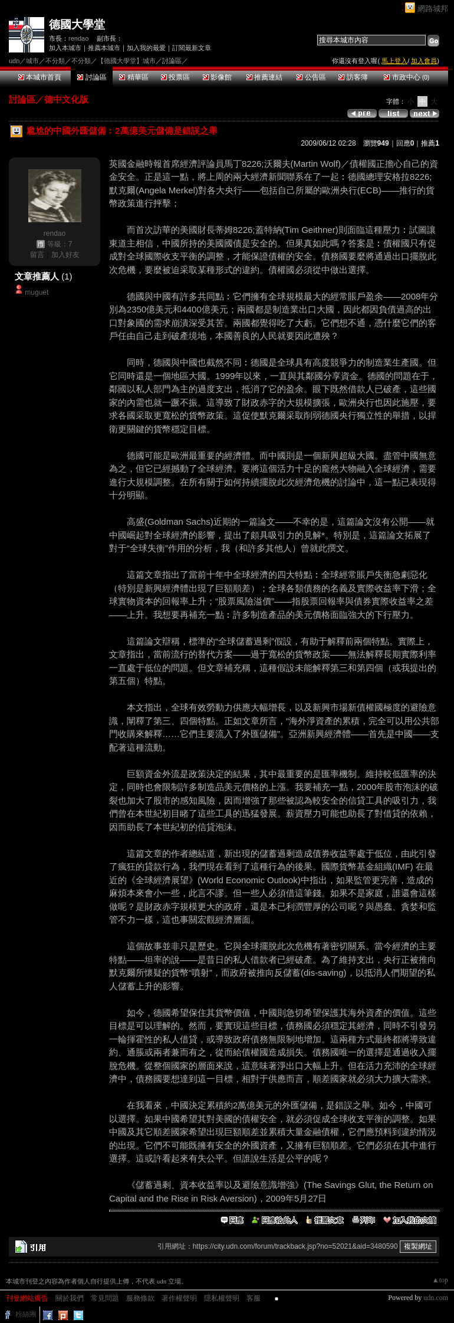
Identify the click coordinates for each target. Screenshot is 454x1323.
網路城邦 (432, 8)
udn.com (435, 1298)
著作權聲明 (179, 1298)
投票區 (175, 77)
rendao (78, 38)
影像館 (217, 77)
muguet (36, 292)
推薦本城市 (104, 47)
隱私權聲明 (221, 1298)
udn (14, 60)
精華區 (133, 77)
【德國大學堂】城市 (126, 60)
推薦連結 (264, 77)
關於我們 (69, 1298)
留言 (37, 255)
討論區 (91, 77)
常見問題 (105, 1298)
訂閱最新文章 (191, 47)
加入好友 (65, 255)
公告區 (311, 77)
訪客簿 (352, 77)
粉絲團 (26, 1314)
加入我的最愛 (146, 47)
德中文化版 (66, 99)
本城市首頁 (39, 77)
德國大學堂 (77, 24)
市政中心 (406, 77)
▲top (440, 1280)
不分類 (55, 60)
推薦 (430, 143)
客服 (253, 1298)
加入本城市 (65, 47)
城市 (32, 60)
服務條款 (140, 1298)
